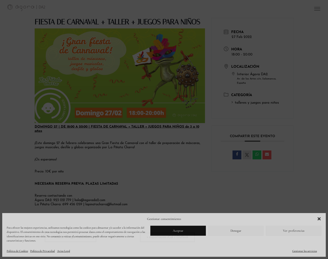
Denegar (236, 231)
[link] (26, 7)
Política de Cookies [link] (17, 251)
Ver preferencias (293, 231)
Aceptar (178, 231)
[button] (319, 219)
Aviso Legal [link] (63, 251)
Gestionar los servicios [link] (304, 251)
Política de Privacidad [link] (42, 251)
